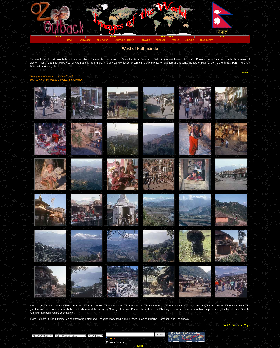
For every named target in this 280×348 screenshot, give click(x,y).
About (112, 37)
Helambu (145, 40)
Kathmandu (85, 40)
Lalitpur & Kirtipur (124, 40)
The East (160, 40)
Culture (189, 40)
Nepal (69, 40)
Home (58, 37)
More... (246, 72)
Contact (222, 37)
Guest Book (167, 37)
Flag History (206, 40)
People (175, 40)
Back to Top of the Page (236, 325)
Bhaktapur (102, 40)
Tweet (140, 345)
